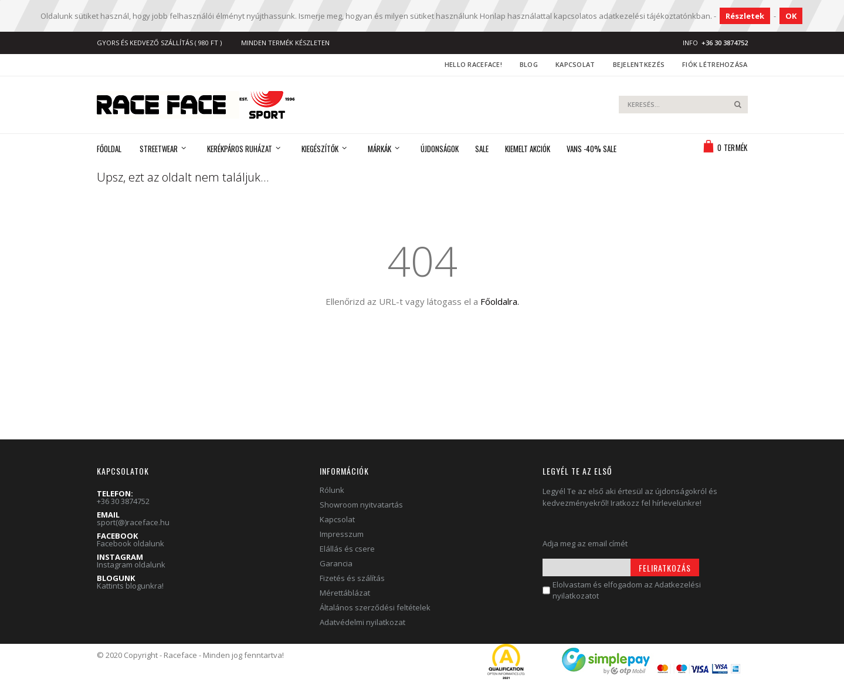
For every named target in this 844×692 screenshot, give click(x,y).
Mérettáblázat (345, 592)
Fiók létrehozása (714, 64)
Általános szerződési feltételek (375, 607)
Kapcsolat (575, 64)
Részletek (745, 16)
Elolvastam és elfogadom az (627, 590)
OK (790, 16)
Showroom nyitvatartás (361, 504)
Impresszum (342, 534)
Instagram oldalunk (131, 564)
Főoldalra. (499, 301)
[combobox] (683, 104)
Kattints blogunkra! (130, 585)
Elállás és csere (347, 548)
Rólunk (332, 490)
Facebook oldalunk (130, 543)
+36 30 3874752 (123, 501)
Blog (529, 64)
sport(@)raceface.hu (133, 522)
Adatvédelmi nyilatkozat (362, 622)
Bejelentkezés (639, 64)
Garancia (336, 563)
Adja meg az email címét (585, 543)
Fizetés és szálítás (352, 578)
